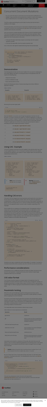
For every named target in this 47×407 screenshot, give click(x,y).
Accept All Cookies (27, 404)
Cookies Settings (18, 404)
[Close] (45, 400)
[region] (23, 403)
